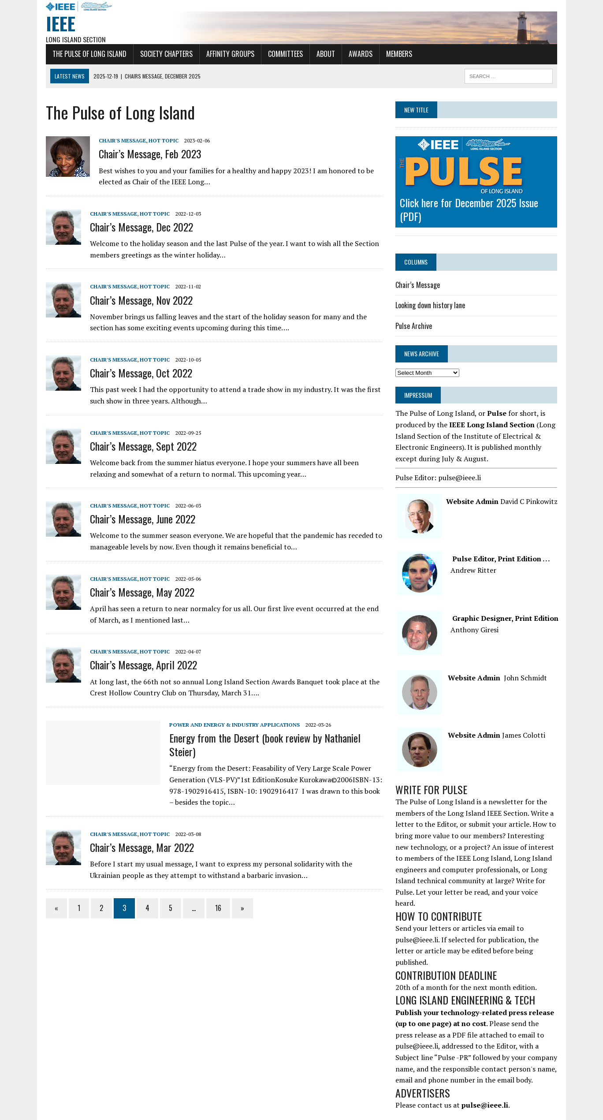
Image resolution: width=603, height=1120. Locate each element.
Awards (356, 54)
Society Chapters (162, 54)
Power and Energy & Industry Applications (230, 724)
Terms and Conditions (255, 1114)
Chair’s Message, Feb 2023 (145, 154)
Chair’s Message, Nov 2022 (137, 300)
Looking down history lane (431, 305)
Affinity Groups (226, 54)
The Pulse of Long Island (85, 54)
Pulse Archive (415, 326)
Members (395, 54)
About (321, 54)
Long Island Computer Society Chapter (301, 1103)
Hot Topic (159, 141)
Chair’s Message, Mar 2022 (138, 847)
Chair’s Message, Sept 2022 (139, 446)
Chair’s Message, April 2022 (139, 665)
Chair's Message (117, 141)
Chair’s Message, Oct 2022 (137, 373)
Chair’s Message (419, 285)
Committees (281, 54)
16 (214, 908)
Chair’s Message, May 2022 (138, 592)
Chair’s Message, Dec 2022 (137, 227)
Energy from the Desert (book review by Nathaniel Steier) (260, 745)
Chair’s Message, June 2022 (138, 519)
